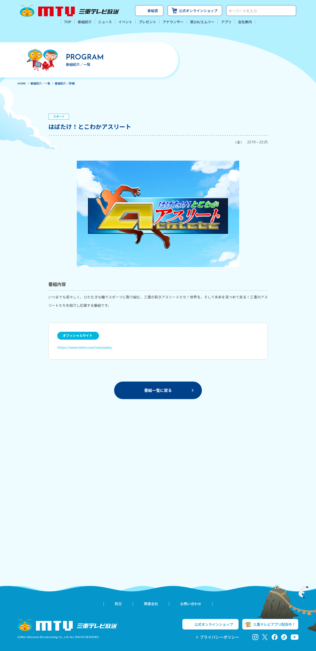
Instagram (255, 637)
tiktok (284, 637)
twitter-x (265, 637)
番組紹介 (85, 21)
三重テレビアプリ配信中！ (274, 624)
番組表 (152, 10)
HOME (22, 83)
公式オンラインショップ (198, 10)
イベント (125, 21)
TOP (67, 21)
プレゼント (147, 21)
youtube (294, 637)
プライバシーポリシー (219, 637)
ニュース (105, 21)
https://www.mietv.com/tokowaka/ (84, 347)
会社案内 (245, 21)
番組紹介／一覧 (40, 83)
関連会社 (151, 603)
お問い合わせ (190, 603)
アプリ (226, 21)
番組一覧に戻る (158, 390)
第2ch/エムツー (202, 21)
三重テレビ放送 (69, 10)
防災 (118, 603)
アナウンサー (173, 21)
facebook (275, 637)
